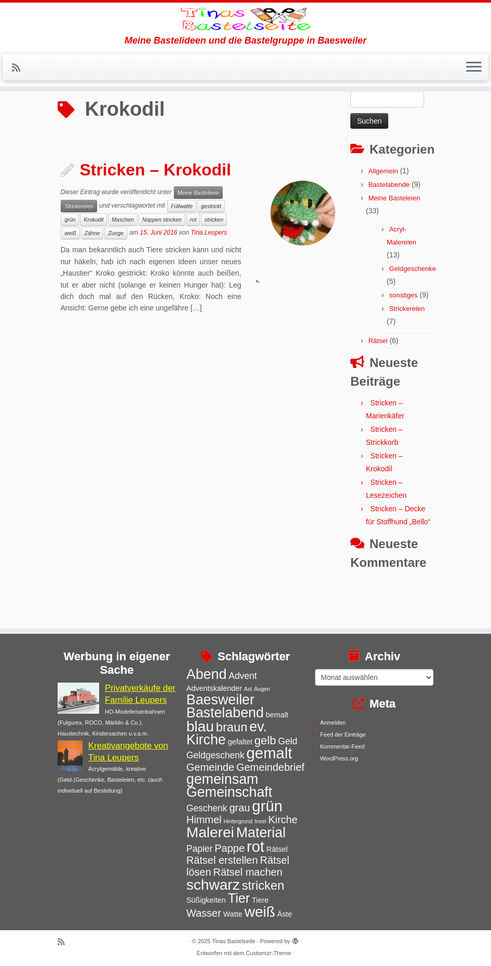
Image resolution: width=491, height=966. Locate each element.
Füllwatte (182, 246)
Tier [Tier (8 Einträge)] (239, 898)
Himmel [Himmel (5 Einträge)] (204, 819)
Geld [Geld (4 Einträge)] (287, 741)
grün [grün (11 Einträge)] (267, 805)
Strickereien (78, 246)
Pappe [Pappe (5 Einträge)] (229, 848)
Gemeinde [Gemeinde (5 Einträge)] (210, 767)
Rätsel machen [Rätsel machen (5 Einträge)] (247, 872)
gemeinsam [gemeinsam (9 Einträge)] (222, 779)
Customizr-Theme (268, 953)
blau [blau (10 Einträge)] (200, 726)
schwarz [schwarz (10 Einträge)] (213, 885)
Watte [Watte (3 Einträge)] (232, 914)
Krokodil (93, 260)
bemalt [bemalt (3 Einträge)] (277, 715)
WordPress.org (339, 758)
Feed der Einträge (343, 734)
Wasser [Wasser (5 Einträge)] (203, 913)
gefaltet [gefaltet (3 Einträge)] (240, 742)
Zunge (116, 273)
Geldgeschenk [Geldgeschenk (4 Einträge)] (215, 755)
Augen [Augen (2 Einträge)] (262, 689)
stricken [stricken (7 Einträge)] (263, 885)
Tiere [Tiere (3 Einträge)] (260, 900)
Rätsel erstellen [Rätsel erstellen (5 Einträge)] (222, 860)
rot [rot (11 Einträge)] (255, 846)
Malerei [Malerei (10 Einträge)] (210, 832)
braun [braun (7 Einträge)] (232, 727)
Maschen (123, 260)
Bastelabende (389, 225)
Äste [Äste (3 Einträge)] (284, 914)
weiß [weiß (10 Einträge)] (259, 912)
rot (193, 260)
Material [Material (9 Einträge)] (260, 832)
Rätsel (378, 381)
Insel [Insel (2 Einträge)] (260, 821)
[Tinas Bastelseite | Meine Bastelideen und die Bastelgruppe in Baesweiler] (245, 34)
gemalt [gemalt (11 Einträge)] (269, 752)
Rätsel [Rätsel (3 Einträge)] (277, 849)
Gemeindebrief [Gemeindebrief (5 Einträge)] (270, 767)
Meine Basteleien (199, 233)
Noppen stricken (162, 260)
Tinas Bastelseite (233, 941)
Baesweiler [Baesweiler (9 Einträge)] (220, 700)
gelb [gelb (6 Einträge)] (265, 740)
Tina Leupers (209, 273)
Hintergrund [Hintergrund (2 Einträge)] (238, 821)
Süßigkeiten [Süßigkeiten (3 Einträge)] (206, 900)
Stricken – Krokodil (155, 210)
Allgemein (383, 211)
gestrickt (211, 246)
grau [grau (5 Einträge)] (239, 807)
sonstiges (403, 335)
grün (69, 260)
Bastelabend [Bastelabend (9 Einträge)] (225, 712)
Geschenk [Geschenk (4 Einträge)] (206, 808)
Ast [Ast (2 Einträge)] (248, 689)
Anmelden (333, 722)
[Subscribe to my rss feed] (19, 97)
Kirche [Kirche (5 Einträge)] (283, 819)
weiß (70, 273)
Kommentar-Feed (342, 746)
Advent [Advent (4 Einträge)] (242, 676)
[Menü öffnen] (474, 97)
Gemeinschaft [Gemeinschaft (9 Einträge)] (229, 792)
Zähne (92, 273)
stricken (213, 260)
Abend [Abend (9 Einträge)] (206, 674)
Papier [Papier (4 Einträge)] (199, 848)
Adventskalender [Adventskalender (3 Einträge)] (214, 688)
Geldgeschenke (412, 309)
